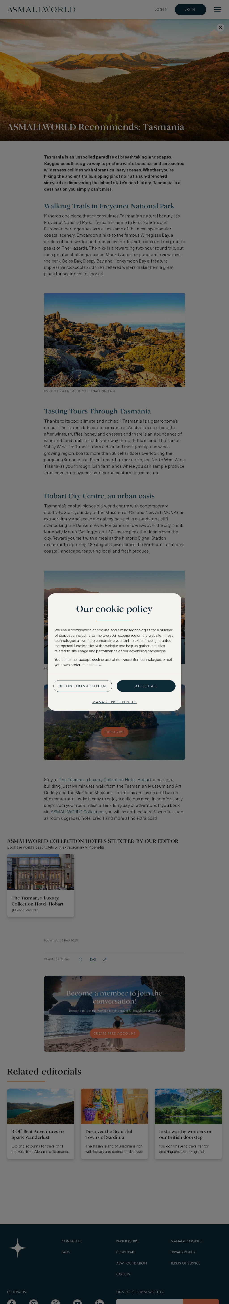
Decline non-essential (83, 686)
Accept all (146, 686)
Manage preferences (114, 702)
